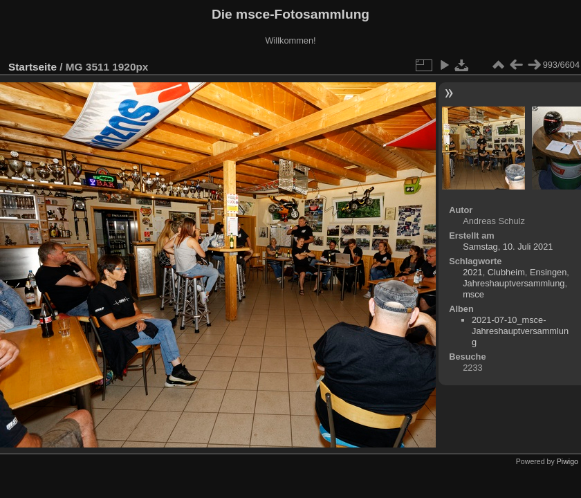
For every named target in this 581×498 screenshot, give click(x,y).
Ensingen (548, 272)
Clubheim (506, 272)
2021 (472, 272)
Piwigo (567, 461)
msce (473, 294)
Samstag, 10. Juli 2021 (508, 246)
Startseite (32, 67)
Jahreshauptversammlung (513, 283)
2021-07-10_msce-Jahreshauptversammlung (520, 331)
